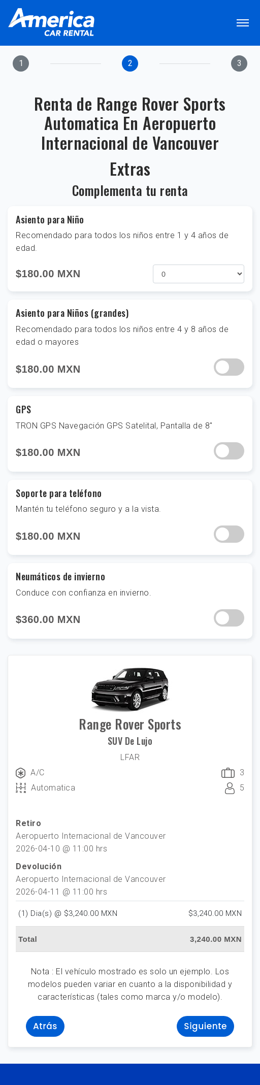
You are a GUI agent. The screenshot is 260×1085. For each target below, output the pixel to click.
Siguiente (205, 1026)
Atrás (45, 1026)
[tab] (21, 63)
